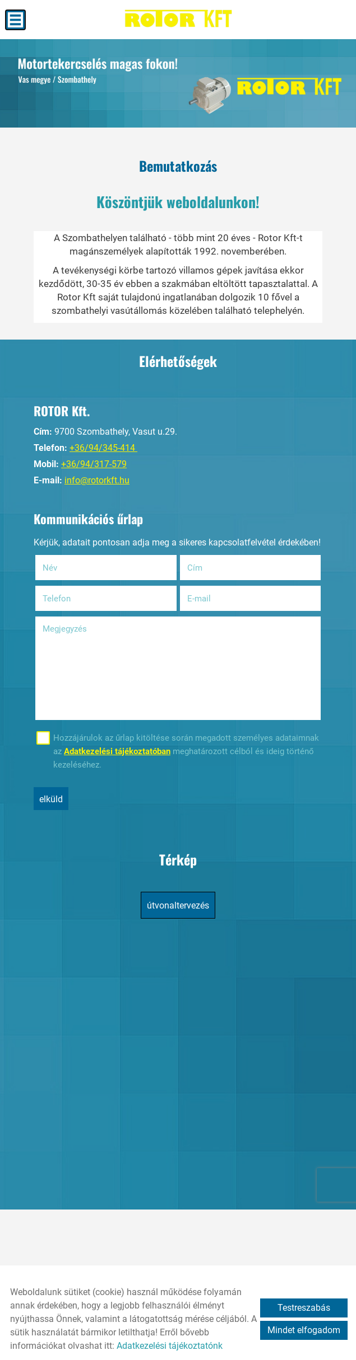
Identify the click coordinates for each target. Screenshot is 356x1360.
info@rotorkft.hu (97, 480)
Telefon (71, 599)
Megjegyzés (65, 629)
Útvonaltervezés (178, 905)
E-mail (213, 599)
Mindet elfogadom (303, 1330)
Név (64, 568)
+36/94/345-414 (103, 448)
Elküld (51, 799)
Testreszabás (304, 1307)
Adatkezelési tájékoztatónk (170, 1345)
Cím (194, 568)
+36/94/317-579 (94, 464)
